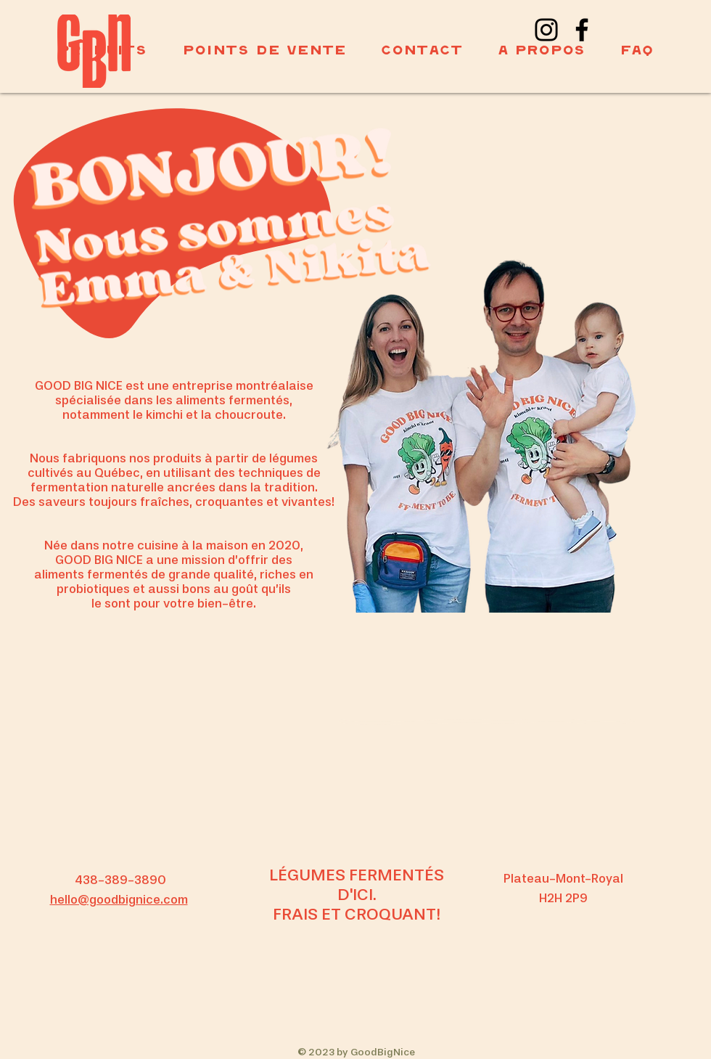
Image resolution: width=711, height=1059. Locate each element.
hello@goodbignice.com (119, 900)
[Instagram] (546, 30)
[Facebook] (582, 30)
